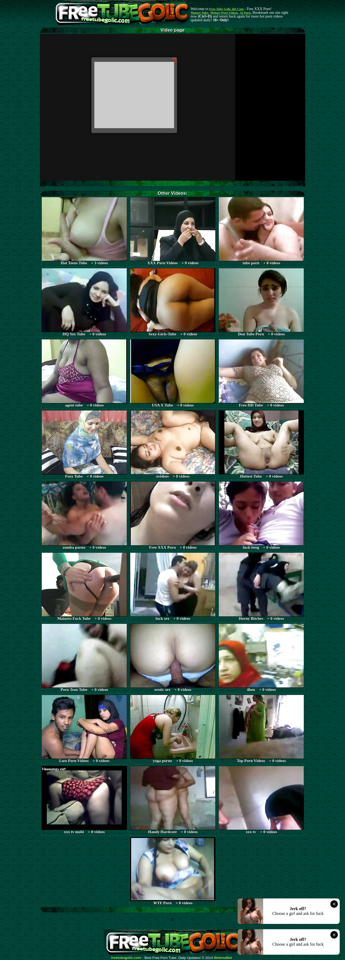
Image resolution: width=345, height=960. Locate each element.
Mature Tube (199, 13)
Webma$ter (223, 958)
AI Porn (245, 13)
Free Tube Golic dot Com (226, 9)
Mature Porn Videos (224, 13)
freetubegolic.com (126, 958)
